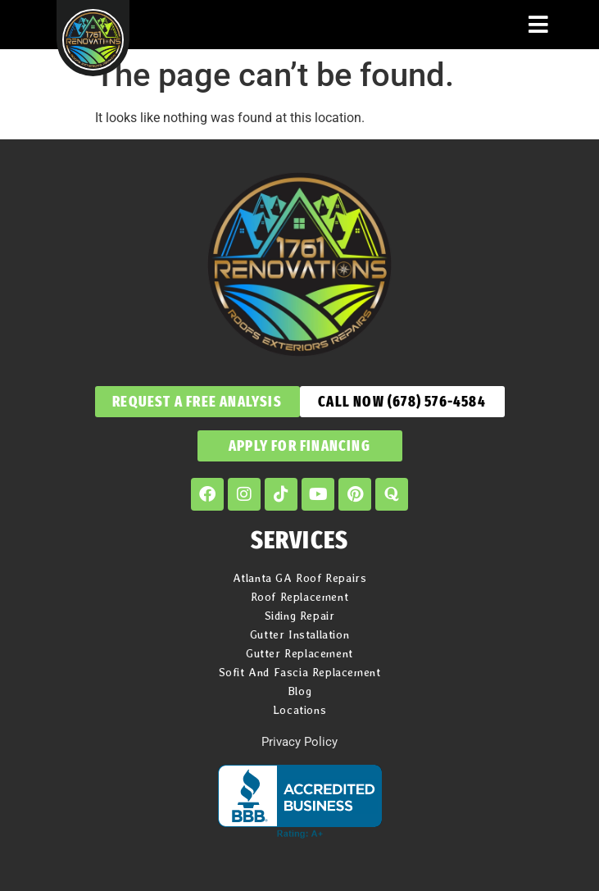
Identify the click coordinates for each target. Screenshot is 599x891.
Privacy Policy (299, 741)
